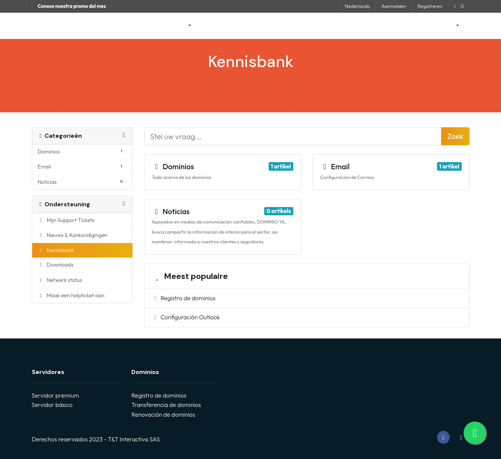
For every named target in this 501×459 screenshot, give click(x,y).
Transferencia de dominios (166, 404)
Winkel (178, 25)
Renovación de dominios (163, 414)
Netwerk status (331, 25)
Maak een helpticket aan (71, 295)
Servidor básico (52, 404)
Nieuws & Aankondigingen (233, 25)
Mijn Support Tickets (66, 220)
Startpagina (144, 25)
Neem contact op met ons (390, 25)
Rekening (443, 25)
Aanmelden (393, 6)
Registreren (430, 6)
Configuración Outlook (186, 317)
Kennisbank (288, 25)
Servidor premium (55, 395)
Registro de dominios (184, 298)
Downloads (56, 264)
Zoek (455, 136)
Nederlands (357, 6)
